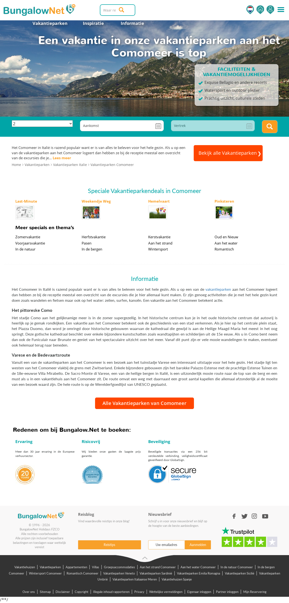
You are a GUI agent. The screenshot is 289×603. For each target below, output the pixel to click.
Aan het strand (160, 243)
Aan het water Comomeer (198, 567)
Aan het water (226, 243)
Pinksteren (224, 201)
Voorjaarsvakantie (30, 243)
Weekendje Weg (96, 201)
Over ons (29, 592)
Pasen (86, 243)
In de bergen (92, 249)
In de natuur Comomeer (237, 567)
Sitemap (45, 592)
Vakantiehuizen (24, 567)
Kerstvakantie (159, 236)
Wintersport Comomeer (45, 573)
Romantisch (224, 249)
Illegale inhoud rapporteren (111, 592)
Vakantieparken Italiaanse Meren (135, 579)
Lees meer (62, 157)
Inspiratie (93, 23)
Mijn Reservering (254, 592)
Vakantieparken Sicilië (239, 573)
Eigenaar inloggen (199, 592)
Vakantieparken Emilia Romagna (198, 573)
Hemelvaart (159, 201)
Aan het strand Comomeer (158, 567)
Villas (95, 567)
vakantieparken (218, 289)
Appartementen (76, 567)
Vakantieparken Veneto (119, 573)
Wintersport (158, 249)
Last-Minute (26, 201)
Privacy (139, 592)
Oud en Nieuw (226, 236)
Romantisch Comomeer (82, 573)
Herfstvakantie (94, 236)
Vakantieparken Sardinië (156, 573)
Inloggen (270, 9)
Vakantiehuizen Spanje (177, 579)
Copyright (81, 592)
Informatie (132, 23)
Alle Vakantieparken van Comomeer (144, 403)
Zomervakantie (27, 236)
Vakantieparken (50, 23)
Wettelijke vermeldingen (165, 592)
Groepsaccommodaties (119, 567)
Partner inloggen (227, 592)
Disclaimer (63, 592)
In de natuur (25, 249)
